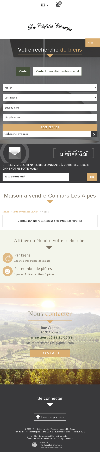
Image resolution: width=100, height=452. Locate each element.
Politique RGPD (79, 432)
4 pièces (39, 274)
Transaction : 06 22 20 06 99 (50, 337)
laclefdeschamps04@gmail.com (50, 343)
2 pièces (18, 274)
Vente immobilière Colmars (26, 211)
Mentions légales (33, 432)
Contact (50, 353)
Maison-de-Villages (40, 260)
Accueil (6, 211)
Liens (43, 432)
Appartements (21, 260)
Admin (50, 432)
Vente (23, 71)
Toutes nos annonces (62, 432)
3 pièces (29, 274)
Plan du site (19, 432)
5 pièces (49, 274)
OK (92, 176)
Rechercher (50, 127)
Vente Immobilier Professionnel (57, 71)
